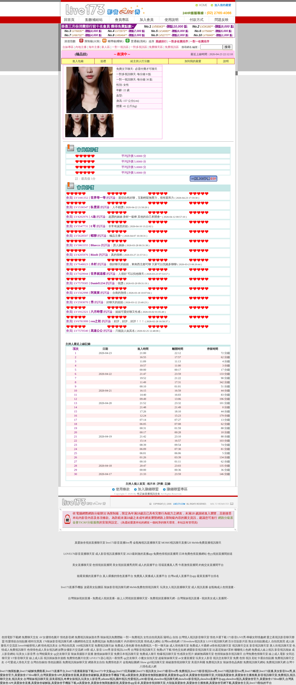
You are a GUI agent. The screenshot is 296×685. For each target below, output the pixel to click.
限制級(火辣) (92, 41)
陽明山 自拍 (170, 637)
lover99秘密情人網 (29, 645)
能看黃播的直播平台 (89, 576)
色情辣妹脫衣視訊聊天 (228, 654)
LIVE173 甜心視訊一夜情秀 (106, 658)
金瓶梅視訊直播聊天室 (147, 542)
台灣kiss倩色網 (170, 641)
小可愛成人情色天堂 (17, 662)
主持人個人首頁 (135, 483)
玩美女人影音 (204, 658)
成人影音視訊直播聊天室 (110, 553)
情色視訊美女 (49, 645)
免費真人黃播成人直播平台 (150, 576)
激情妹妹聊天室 (103, 654)
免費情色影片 (113, 662)
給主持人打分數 (140, 61)
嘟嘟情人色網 (242, 649)
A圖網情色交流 (82, 641)
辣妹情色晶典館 (233, 662)
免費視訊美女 (214, 662)
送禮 (103, 61)
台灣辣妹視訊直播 (188, 598)
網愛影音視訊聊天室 (199, 649)
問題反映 (221, 20)
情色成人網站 (152, 641)
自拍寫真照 (278, 641)
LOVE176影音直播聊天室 (79, 553)
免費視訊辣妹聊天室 (74, 662)
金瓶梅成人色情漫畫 (221, 587)
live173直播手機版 (72, 587)
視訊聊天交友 (240, 645)
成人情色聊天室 (179, 645)
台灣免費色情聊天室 (255, 654)
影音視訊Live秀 (120, 649)
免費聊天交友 (30, 637)
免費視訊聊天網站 (254, 662)
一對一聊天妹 (160, 645)
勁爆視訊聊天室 (166, 654)
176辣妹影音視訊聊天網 (57, 641)
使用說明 (172, 20)
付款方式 (197, 20)
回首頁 (69, 20)
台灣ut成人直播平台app (182, 576)
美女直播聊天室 (82, 565)
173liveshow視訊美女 (193, 641)
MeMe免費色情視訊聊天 (144, 587)
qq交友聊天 (131, 658)
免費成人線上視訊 (263, 649)
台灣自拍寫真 (67, 645)
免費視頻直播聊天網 (162, 598)
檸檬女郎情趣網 (256, 637)
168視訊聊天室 (85, 645)
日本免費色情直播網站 (193, 553)
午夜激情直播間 (188, 565)
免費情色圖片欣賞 (78, 658)
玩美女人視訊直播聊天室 (175, 587)
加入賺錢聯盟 (148, 489)
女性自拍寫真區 (153, 637)
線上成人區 (36, 658)
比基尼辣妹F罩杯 (223, 649)
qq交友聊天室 (62, 654)
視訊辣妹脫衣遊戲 (55, 658)
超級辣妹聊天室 (168, 658)
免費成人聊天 (148, 654)
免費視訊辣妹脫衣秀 (87, 637)
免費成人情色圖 (124, 645)
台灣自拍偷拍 (39, 662)
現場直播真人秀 (168, 565)
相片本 (151, 483)
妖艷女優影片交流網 (70, 649)
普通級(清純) (139, 41)
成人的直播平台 (148, 565)
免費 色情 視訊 (242, 658)
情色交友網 (179, 649)
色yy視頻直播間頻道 (219, 553)
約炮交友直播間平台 (211, 565)
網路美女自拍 (96, 662)
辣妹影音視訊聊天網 (116, 587)
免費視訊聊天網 (276, 662)
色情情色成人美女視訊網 (42, 649)
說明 (226, 61)
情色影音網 (67, 637)
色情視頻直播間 (102, 565)
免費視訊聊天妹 (104, 645)
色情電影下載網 (11, 637)
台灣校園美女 (44, 654)
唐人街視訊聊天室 (281, 645)
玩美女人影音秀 (26, 654)
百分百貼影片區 (238, 641)
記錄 (167, 483)
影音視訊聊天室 (259, 645)
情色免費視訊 (143, 645)
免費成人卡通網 (199, 645)
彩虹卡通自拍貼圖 (263, 658)
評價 (160, 483)
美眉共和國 (198, 662)
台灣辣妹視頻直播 (79, 598)
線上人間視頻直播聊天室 (132, 598)
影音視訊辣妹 (282, 649)
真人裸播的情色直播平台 (118, 576)
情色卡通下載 (218, 637)
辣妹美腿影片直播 (82, 654)
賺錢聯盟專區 (177, 489)
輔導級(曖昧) (115, 41)
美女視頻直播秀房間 (125, 565)
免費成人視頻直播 (103, 598)
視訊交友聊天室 (222, 658)
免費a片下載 (164, 649)
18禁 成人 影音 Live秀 (97, 649)
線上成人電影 (277, 654)
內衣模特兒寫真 (133, 641)
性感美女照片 (185, 654)
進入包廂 (77, 61)
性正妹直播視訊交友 (148, 493)
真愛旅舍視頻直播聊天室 (90, 542)
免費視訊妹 (99, 641)
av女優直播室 (187, 658)
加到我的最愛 (193, 61)
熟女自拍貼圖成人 (259, 641)
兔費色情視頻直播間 (165, 553)
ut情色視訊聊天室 (220, 645)
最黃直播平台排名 (208, 576)
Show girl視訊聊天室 (152, 662)
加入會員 (147, 20)
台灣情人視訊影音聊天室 (194, 637)
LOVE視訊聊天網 (217, 641)
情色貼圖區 (55, 662)
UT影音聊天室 (19, 658)
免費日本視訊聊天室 (126, 654)
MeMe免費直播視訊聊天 (206, 542)
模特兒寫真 (35, 641)
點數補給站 (94, 20)
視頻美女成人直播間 (214, 598)
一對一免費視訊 (133, 637)
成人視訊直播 (199, 587)
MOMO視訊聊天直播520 (176, 542)
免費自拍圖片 (115, 641)
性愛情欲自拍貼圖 (16, 641)
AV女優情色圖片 (49, 637)
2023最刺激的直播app (139, 553)
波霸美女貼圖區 (93, 587)
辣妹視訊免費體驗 (111, 637)
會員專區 (122, 20)
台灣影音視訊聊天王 (143, 649)
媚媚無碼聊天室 (204, 654)
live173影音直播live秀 (119, 542)
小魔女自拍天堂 (148, 658)
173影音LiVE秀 (236, 637)
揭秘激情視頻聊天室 (178, 662)
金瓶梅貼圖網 (131, 662)
